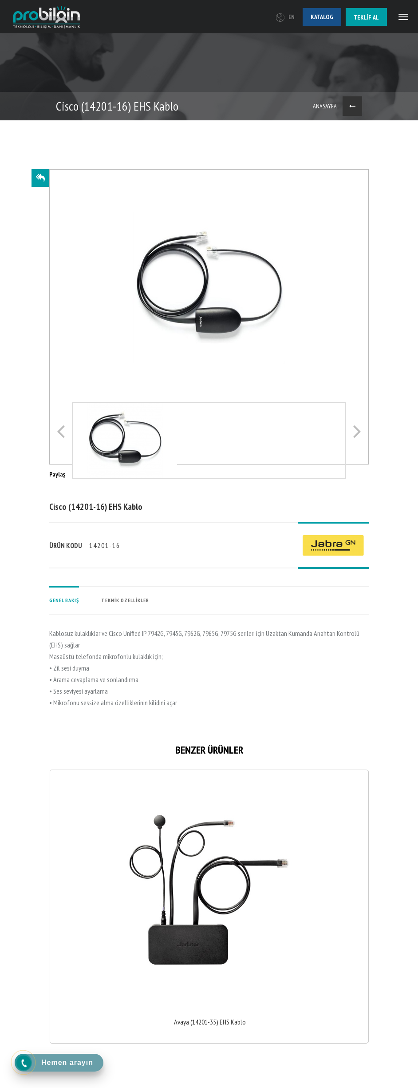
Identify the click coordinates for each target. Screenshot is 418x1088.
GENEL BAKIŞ (64, 600)
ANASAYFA (325, 106)
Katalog (322, 17)
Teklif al (366, 17)
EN (285, 17)
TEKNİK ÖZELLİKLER (125, 600)
